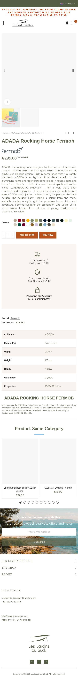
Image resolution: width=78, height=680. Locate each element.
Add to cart (27, 235)
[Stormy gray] (53, 220)
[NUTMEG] (15, 220)
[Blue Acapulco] (49, 220)
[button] (5, 70)
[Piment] (19, 220)
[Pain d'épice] (32, 224)
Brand (5, 318)
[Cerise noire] (23, 224)
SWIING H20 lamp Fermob (58, 487)
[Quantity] (8, 235)
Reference (8, 322)
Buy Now (48, 235)
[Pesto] (40, 224)
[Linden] (36, 220)
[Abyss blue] (45, 220)
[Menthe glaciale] (70, 220)
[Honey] (28, 220)
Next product (73, 133)
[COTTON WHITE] (28, 224)
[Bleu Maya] (45, 224)
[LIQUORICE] (61, 220)
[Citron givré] (66, 220)
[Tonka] (49, 224)
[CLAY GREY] (15, 224)
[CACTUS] (32, 220)
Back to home (69, 133)
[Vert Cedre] (19, 224)
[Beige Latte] (53, 224)
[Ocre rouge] (23, 220)
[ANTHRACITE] (57, 220)
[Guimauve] (36, 224)
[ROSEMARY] (40, 220)
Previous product (65, 133)
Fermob (15, 318)
